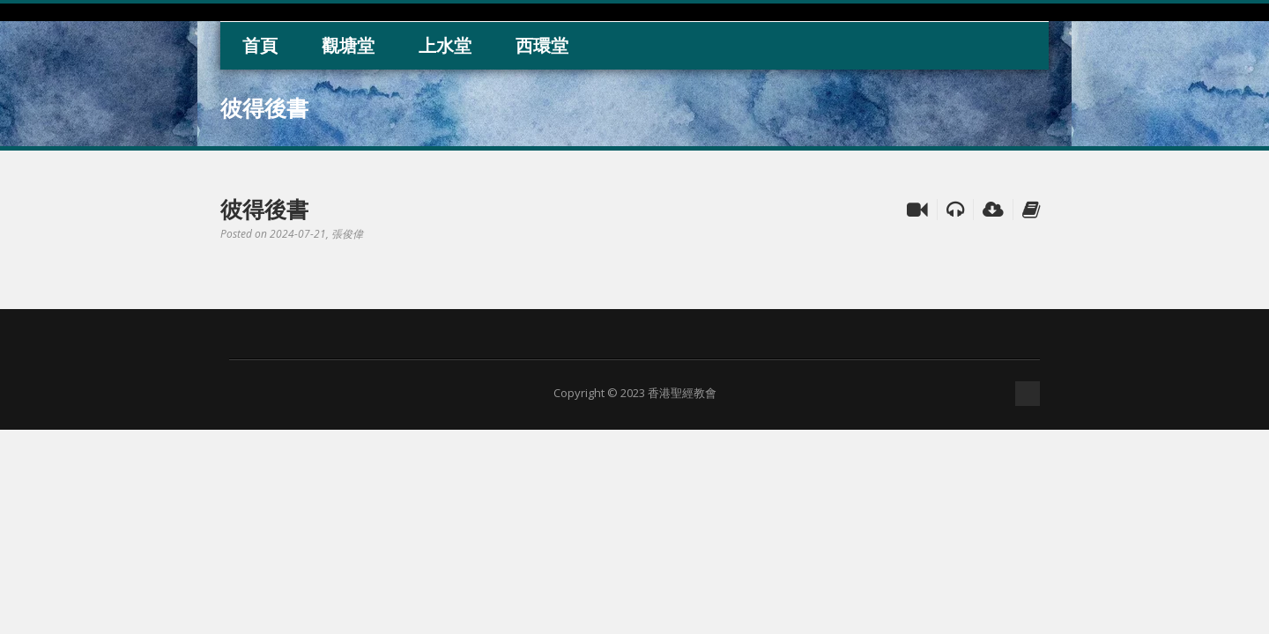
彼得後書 (264, 209)
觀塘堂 (348, 45)
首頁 (260, 45)
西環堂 (542, 45)
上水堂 (445, 45)
